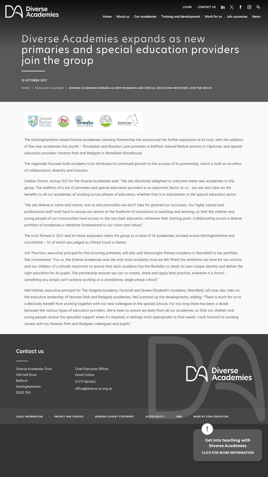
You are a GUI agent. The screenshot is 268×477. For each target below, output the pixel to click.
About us (121, 17)
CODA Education (217, 416)
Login (187, 7)
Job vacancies (237, 17)
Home (105, 17)
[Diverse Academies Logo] (32, 17)
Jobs (179, 416)
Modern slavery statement (114, 416)
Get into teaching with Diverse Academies (228, 446)
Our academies (144, 17)
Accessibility (155, 416)
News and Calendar (49, 88)
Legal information (29, 416)
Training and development (180, 17)
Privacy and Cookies (69, 416)
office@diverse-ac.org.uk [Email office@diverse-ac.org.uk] (93, 389)
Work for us (213, 17)
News (256, 17)
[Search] (258, 7)
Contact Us (207, 7)
